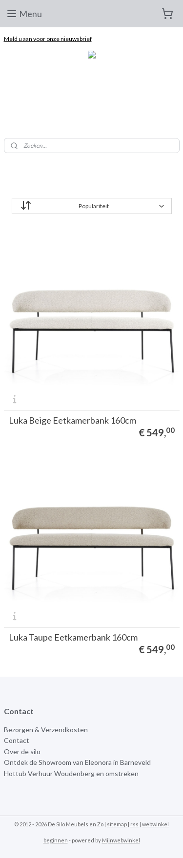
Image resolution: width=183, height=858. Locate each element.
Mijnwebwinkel (121, 840)
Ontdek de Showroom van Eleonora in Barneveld (77, 762)
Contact (16, 740)
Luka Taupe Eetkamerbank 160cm (73, 637)
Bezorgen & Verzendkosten (46, 729)
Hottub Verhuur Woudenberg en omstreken (71, 773)
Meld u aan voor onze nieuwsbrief (48, 38)
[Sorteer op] (91, 206)
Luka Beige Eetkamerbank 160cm (72, 420)
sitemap (117, 824)
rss (134, 824)
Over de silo (22, 751)
